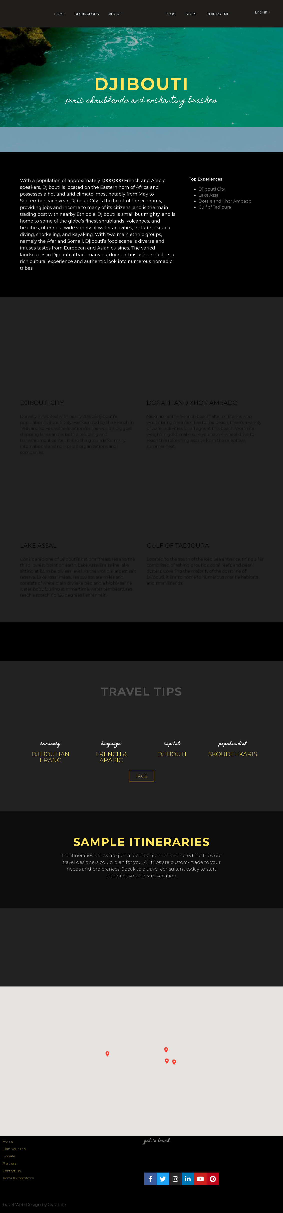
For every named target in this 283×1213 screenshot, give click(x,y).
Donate (8, 1156)
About (115, 14)
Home (59, 14)
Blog (171, 14)
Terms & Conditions (18, 1178)
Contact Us (11, 1171)
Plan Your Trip (14, 1149)
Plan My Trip (218, 14)
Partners (9, 1163)
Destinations (86, 14)
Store (191, 14)
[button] (141, 776)
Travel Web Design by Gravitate (34, 1204)
